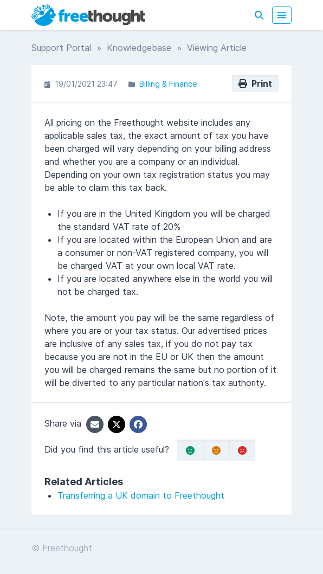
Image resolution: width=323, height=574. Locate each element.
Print (255, 83)
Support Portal (61, 47)
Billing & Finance (168, 83)
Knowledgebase (139, 47)
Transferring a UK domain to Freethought (140, 495)
